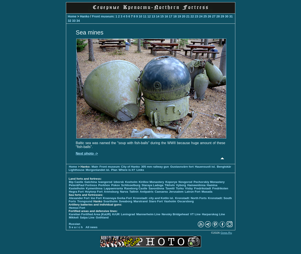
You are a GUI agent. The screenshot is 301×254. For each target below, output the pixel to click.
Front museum (103, 16)
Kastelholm (77, 188)
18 (175, 16)
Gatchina (90, 182)
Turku (180, 188)
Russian (74, 224)
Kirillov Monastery (151, 182)
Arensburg (111, 191)
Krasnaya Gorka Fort (117, 198)
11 (145, 16)
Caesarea (161, 191)
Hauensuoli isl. (205, 166)
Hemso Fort (77, 207)
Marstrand (141, 201)
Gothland (102, 217)
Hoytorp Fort (94, 191)
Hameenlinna (196, 185)
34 (78, 20)
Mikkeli (74, 217)
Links (140, 169)
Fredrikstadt (202, 188)
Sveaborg (125, 201)
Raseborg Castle (135, 188)
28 (218, 16)
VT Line (195, 214)
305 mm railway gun (155, 166)
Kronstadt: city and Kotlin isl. (153, 198)
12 (149, 16)
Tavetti (170, 188)
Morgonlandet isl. (98, 169)
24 (201, 16)
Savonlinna (156, 188)
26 (209, 16)
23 (196, 16)
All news (91, 227)
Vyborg (181, 185)
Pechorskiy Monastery (209, 182)
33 (74, 20)
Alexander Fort (79, 198)
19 (179, 16)
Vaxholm (170, 201)
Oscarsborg (185, 201)
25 (205, 16)
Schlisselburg (130, 185)
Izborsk (119, 182)
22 (192, 16)
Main (95, 166)
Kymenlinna (94, 188)
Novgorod (185, 182)
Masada (207, 191)
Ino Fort (96, 198)
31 (231, 16)
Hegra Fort (76, 191)
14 (157, 16)
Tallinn (134, 191)
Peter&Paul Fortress (83, 185)
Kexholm (131, 182)
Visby (189, 188)
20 (183, 16)
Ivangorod (105, 182)
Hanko (84, 16)
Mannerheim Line (148, 214)
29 (222, 16)
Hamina (212, 185)
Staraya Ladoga (152, 185)
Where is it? (127, 169)
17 (170, 16)
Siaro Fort (156, 201)
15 (162, 16)
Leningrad (128, 214)
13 (153, 16)
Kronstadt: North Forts (191, 198)
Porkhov (104, 185)
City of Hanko (130, 166)
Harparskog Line (213, 214)
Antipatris (146, 191)
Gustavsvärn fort (182, 166)
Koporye (171, 182)
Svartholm (110, 201)
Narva (124, 191)
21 (188, 16)
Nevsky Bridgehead (175, 214)
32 (69, 20)
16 (166, 16)
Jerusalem (176, 191)
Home (72, 16)
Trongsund (84, 201)
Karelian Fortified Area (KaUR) (90, 214)
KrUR (116, 214)
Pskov (115, 185)
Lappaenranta (113, 188)
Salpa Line (87, 217)
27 (213, 16)
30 (226, 16)
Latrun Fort (192, 191)
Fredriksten (220, 188)
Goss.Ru (226, 232)
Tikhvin (170, 185)
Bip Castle (76, 182)
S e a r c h (76, 227)
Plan (114, 169)
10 (140, 16)
